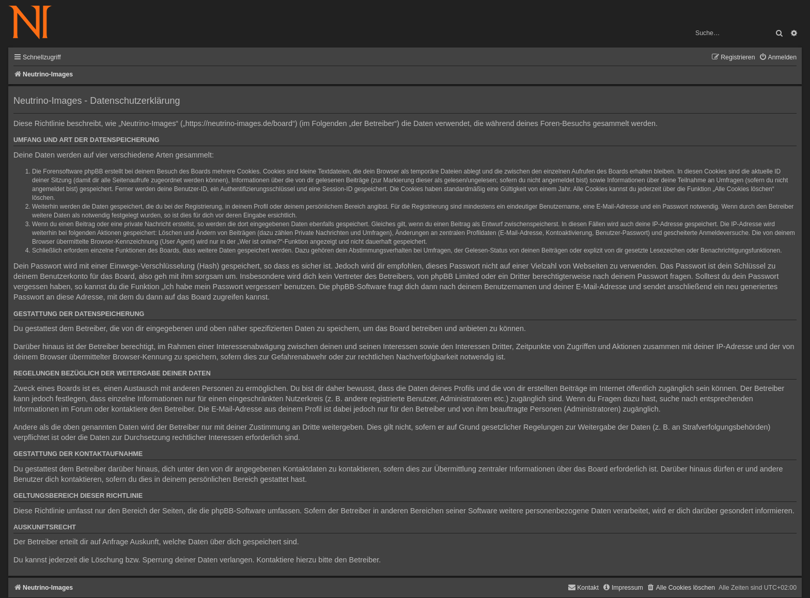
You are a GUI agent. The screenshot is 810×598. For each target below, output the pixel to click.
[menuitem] (778, 58)
